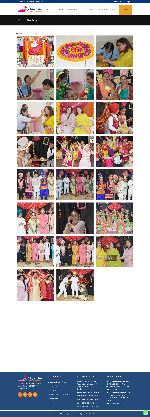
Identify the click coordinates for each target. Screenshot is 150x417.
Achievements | (117, 2)
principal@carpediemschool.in (87, 396)
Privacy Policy (53, 399)
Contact (51, 403)
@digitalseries (93, 414)
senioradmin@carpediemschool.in (89, 399)
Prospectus (52, 386)
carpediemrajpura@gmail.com (87, 392)
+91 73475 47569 (87, 403)
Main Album (20, 33)
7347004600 (117, 403)
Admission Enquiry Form (57, 382)
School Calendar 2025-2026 (58, 394)
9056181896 (117, 389)
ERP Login (127, 2)
